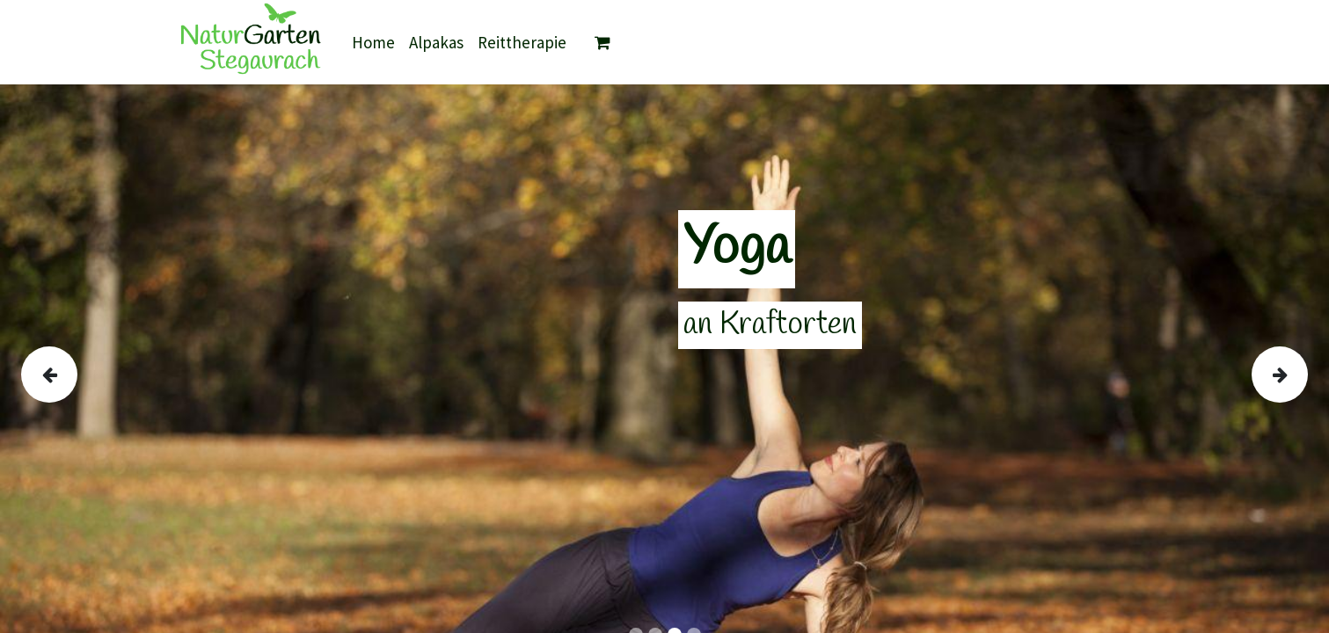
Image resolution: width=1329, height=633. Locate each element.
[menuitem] (373, 42)
